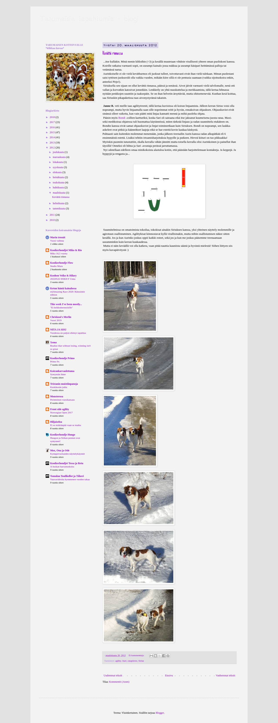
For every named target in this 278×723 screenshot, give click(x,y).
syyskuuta (58, 167)
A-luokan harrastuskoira (62, 466)
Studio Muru (56, 266)
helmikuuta (59, 203)
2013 (53, 142)
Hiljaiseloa (56, 421)
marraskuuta (59, 157)
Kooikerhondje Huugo (62, 434)
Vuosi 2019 (55, 320)
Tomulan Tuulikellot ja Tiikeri (67, 476)
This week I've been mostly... (66, 304)
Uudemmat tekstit (113, 675)
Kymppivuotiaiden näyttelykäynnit (67, 453)
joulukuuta (59, 152)
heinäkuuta (59, 177)
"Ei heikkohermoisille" (61, 307)
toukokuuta (59, 182)
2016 (53, 127)
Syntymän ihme (58, 374)
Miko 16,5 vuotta (58, 253)
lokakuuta (58, 162)
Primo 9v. (55, 361)
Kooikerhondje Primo (62, 358)
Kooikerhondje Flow (61, 262)
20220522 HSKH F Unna (62, 279)
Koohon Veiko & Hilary (63, 275)
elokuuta (57, 172)
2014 (53, 137)
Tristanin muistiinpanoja (64, 383)
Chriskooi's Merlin (60, 317)
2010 (53, 220)
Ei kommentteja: (137, 655)
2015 (53, 132)
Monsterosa (56, 396)
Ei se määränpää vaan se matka (65, 425)
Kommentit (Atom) (119, 681)
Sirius (141, 660)
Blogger (160, 712)
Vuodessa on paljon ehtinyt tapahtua (68, 333)
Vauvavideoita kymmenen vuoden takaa (70, 479)
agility (118, 660)
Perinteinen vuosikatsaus (62, 399)
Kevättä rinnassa (113, 53)
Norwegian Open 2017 (61, 412)
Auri (124, 660)
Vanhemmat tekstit (225, 675)
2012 (53, 147)
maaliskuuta (59, 192)
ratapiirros (132, 660)
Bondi (122, 117)
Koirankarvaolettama (62, 371)
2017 (53, 122)
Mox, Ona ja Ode (60, 450)
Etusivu (169, 675)
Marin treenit (57, 237)
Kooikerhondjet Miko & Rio (66, 250)
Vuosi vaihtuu (57, 240)
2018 (53, 117)
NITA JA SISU (58, 329)
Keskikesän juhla (58, 387)
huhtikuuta (59, 187)
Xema (53, 342)
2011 (53, 214)
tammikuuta (59, 208)
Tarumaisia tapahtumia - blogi (89, 18)
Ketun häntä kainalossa (63, 288)
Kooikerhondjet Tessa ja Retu (66, 463)
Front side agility (59, 409)
